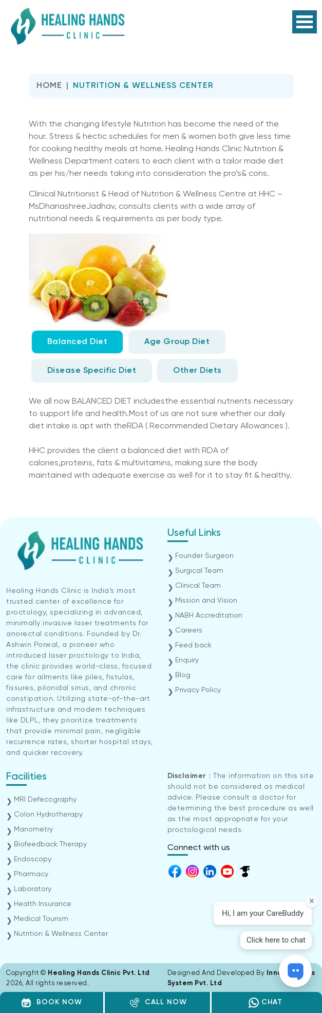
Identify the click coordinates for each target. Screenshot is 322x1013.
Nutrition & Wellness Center (61, 933)
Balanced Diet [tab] (77, 342)
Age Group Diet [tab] (177, 342)
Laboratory (32, 889)
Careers (188, 630)
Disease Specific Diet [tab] (92, 371)
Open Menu (304, 21)
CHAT (265, 1003)
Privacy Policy (198, 690)
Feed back (193, 645)
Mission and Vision (206, 600)
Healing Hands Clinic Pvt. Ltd (99, 973)
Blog (183, 675)
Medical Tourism (41, 918)
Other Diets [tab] (197, 371)
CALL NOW (158, 1003)
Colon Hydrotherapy (48, 814)
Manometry (33, 829)
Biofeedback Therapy (50, 844)
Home (49, 86)
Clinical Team (198, 585)
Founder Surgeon (204, 555)
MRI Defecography (45, 799)
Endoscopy (32, 859)
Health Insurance (42, 904)
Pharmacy (31, 874)
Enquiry (187, 660)
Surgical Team (199, 570)
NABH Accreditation (208, 615)
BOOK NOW (51, 1003)
